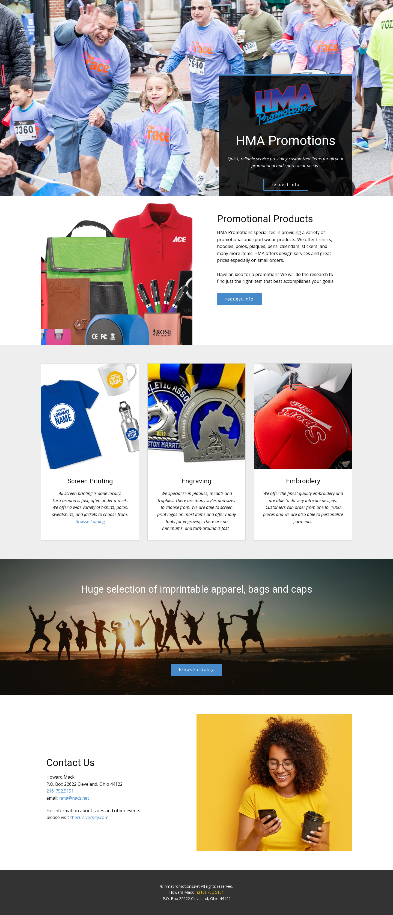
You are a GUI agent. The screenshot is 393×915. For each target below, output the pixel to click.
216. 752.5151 (60, 791)
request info (286, 184)
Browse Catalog (90, 521)
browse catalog (196, 669)
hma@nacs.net (74, 798)
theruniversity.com (89, 817)
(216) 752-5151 (210, 892)
